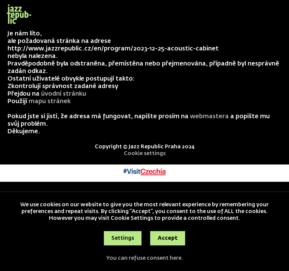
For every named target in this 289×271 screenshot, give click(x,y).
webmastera (209, 117)
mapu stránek (50, 102)
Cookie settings (145, 153)
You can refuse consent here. (144, 258)
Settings (122, 238)
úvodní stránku (63, 94)
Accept (168, 238)
